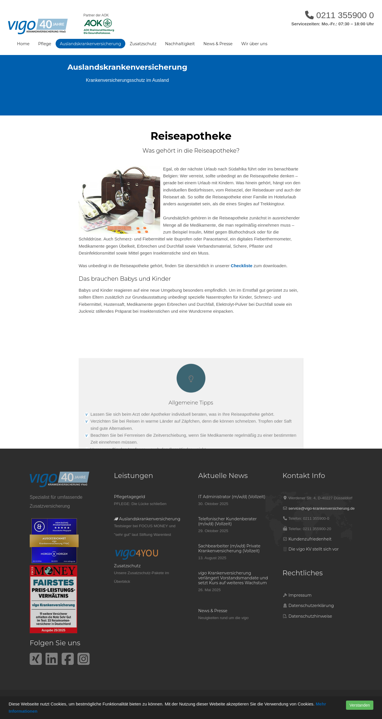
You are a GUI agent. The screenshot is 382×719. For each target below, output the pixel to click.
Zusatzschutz (143, 43)
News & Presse (217, 43)
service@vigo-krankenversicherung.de (321, 508)
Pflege (44, 43)
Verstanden (359, 705)
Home (23, 43)
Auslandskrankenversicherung (90, 43)
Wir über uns (254, 43)
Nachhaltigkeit (180, 43)
